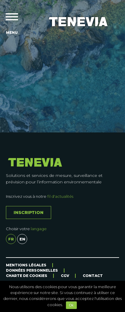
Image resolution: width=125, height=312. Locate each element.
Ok (71, 305)
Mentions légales (26, 265)
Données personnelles (32, 270)
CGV (65, 275)
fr (11, 239)
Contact (93, 275)
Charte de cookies (26, 275)
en (22, 239)
